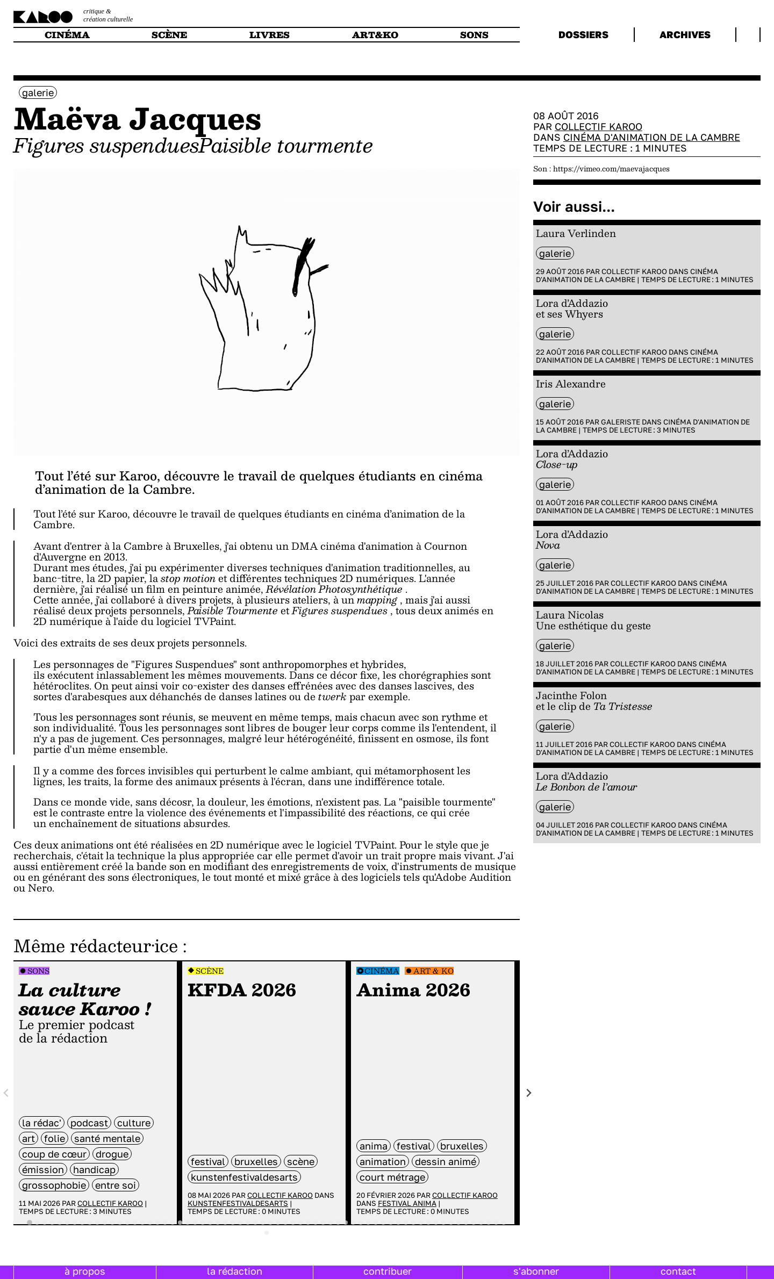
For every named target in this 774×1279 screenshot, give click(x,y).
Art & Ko (433, 971)
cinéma (67, 34)
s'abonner (536, 1271)
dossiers (583, 34)
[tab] (29, 1223)
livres (269, 34)
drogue (112, 1154)
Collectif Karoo (110, 1203)
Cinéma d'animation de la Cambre (651, 137)
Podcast (89, 1123)
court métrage (392, 1177)
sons (474, 34)
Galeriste (620, 422)
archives (685, 34)
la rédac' (41, 1123)
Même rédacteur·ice (95, 945)
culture (133, 1123)
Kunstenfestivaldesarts (238, 1203)
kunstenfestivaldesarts (244, 1177)
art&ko (375, 34)
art (28, 1138)
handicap (94, 1169)
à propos (84, 1271)
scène (169, 34)
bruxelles (256, 1161)
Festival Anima (407, 1203)
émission (43, 1169)
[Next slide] (528, 1093)
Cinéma (381, 971)
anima (374, 1146)
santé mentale (107, 1138)
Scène (210, 971)
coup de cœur (54, 1154)
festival (208, 1161)
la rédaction (234, 1271)
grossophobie (54, 1185)
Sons (38, 971)
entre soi (115, 1185)
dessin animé (445, 1161)
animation (383, 1161)
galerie (38, 92)
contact (678, 1271)
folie (54, 1138)
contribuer (387, 1271)
